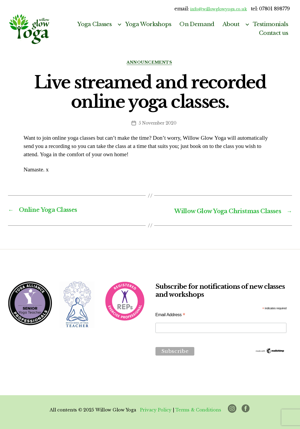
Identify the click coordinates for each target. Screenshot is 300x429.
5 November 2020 (157, 123)
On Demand (196, 24)
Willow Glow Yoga (115, 409)
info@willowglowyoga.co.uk (213, 9)
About (231, 24)
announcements (150, 62)
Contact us (273, 33)
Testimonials (270, 24)
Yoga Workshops (148, 24)
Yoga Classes (94, 24)
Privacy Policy (155, 409)
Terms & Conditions (198, 409)
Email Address (170, 315)
